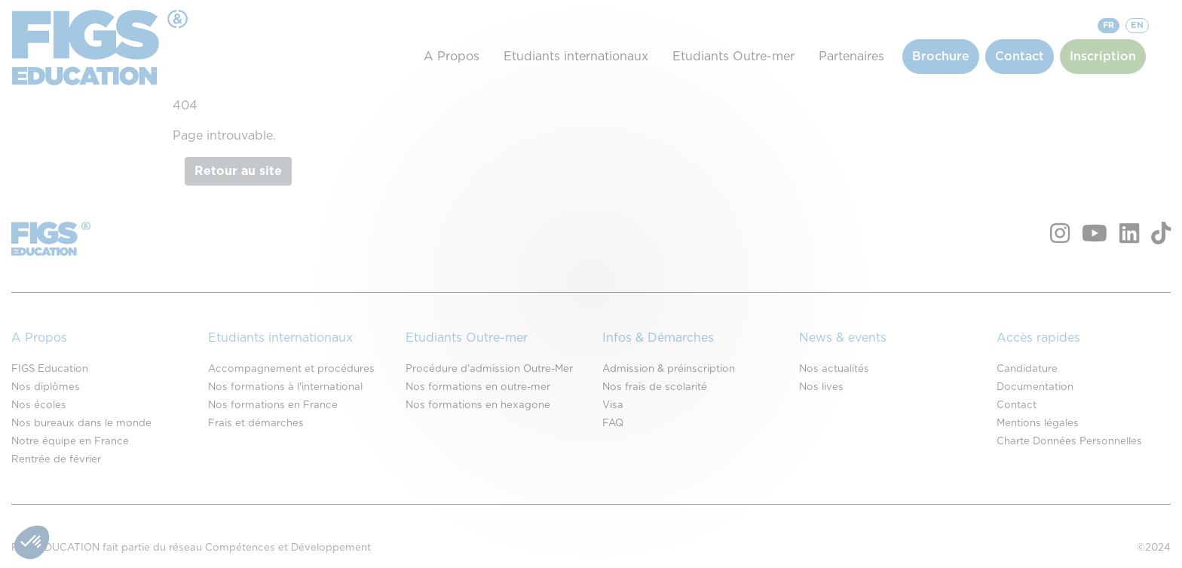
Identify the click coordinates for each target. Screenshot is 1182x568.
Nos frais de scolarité (654, 387)
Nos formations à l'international (285, 387)
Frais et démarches (256, 423)
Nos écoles (38, 405)
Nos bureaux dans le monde (81, 423)
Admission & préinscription (668, 369)
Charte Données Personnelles (1069, 441)
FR (1108, 25)
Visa (612, 405)
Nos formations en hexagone (478, 405)
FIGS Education (49, 369)
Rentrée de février (56, 459)
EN (1137, 25)
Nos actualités (834, 369)
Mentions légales (1038, 423)
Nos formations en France (273, 405)
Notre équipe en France (70, 441)
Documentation (1035, 387)
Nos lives (821, 387)
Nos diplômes (45, 387)
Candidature (1027, 369)
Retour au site (238, 171)
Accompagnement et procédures (291, 369)
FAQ (612, 423)
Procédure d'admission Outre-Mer (489, 369)
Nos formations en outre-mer (478, 387)
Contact (1017, 405)
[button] (32, 542)
